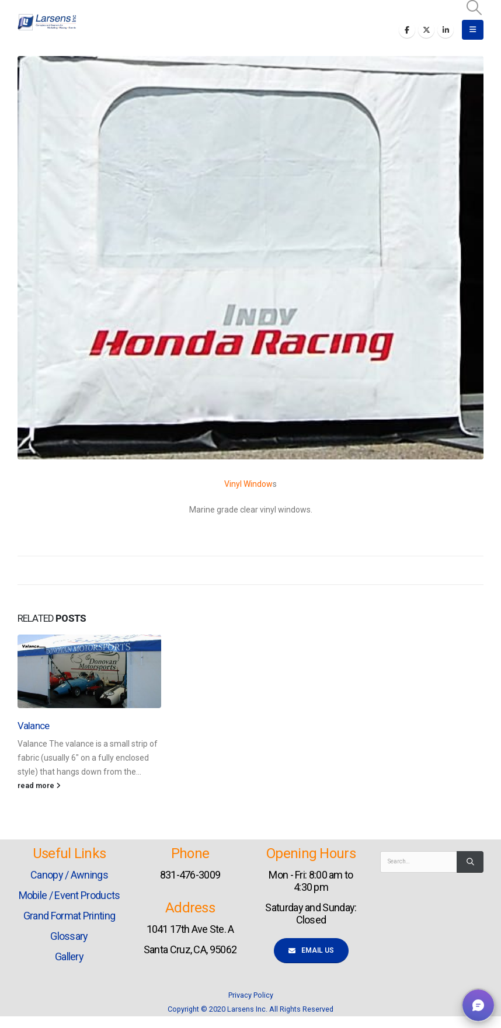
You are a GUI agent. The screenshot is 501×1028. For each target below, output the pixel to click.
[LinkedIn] (445, 30)
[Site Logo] (47, 22)
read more (39, 785)
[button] (474, 7)
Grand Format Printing (69, 915)
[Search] (470, 861)
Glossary (69, 936)
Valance (33, 725)
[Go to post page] (89, 671)
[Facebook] (407, 30)
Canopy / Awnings (69, 875)
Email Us (311, 950)
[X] (426, 30)
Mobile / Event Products (69, 895)
